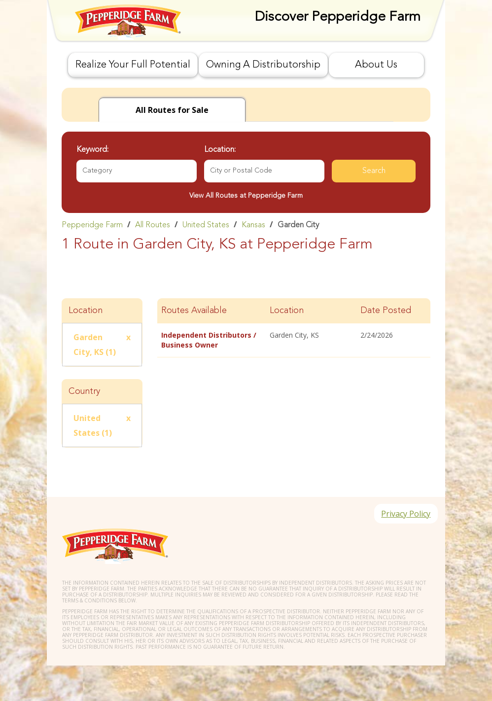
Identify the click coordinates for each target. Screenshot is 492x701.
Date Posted (385, 310)
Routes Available (194, 310)
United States (205, 225)
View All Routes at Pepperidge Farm (246, 195)
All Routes (152, 225)
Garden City (298, 225)
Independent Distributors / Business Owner (208, 340)
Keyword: (92, 150)
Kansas (253, 225)
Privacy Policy (405, 514)
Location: (220, 150)
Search (374, 171)
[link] (246, 225)
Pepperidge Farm (92, 225)
